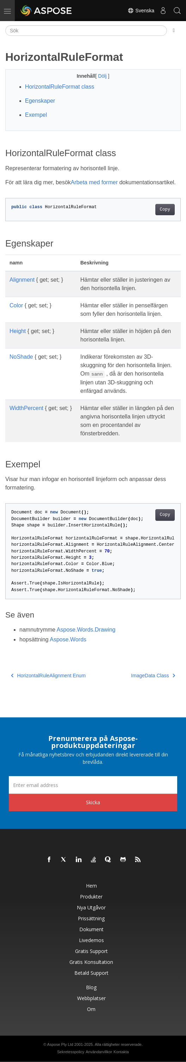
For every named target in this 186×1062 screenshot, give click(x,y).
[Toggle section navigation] (174, 30)
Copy (165, 209)
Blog (91, 987)
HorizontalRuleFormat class (59, 87)
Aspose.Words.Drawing (86, 630)
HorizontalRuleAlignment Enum (48, 675)
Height (18, 331)
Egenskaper (40, 101)
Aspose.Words (68, 639)
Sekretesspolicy (70, 1052)
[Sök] (86, 30)
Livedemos (91, 940)
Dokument (91, 929)
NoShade (21, 357)
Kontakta (121, 1052)
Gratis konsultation (91, 962)
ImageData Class (153, 675)
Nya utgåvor (91, 907)
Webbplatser (91, 998)
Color (16, 305)
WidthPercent (26, 408)
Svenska (141, 10)
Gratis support (91, 951)
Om (91, 1009)
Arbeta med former (94, 182)
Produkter (91, 896)
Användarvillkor (99, 1052)
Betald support (91, 973)
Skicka (93, 802)
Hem (91, 885)
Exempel (36, 115)
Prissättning (91, 918)
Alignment (22, 280)
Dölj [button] (103, 76)
